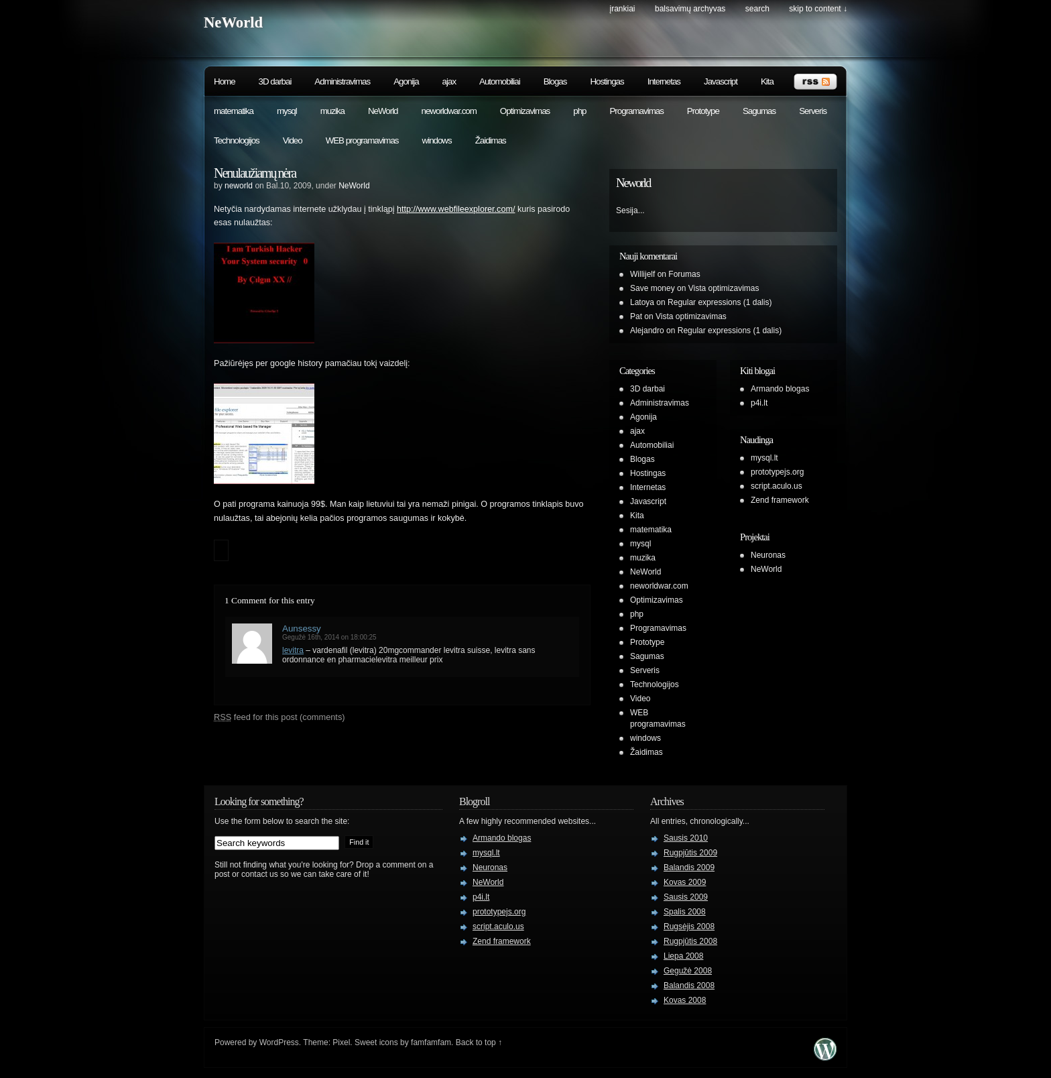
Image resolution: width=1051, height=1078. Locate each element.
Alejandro (647, 330)
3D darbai (275, 81)
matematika (233, 111)
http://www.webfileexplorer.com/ (456, 209)
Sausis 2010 (686, 838)
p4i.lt (759, 403)
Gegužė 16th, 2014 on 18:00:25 (329, 637)
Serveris (812, 111)
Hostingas (606, 81)
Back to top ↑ (479, 1042)
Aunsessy (301, 628)
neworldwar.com (449, 111)
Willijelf (642, 274)
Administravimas (342, 81)
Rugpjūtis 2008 (690, 941)
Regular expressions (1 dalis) (719, 302)
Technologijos (236, 140)
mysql (287, 111)
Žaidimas (490, 140)
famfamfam (431, 1042)
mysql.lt (764, 458)
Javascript (720, 81)
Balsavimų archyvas (690, 8)
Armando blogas (780, 389)
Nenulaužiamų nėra (255, 173)
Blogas (555, 81)
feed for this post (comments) (279, 717)
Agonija (405, 81)
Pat (636, 316)
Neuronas (768, 555)
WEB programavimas (362, 140)
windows (437, 140)
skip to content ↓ (818, 8)
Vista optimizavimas (723, 288)
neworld (239, 185)
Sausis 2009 (686, 897)
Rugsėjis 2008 (689, 926)
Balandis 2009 (689, 867)
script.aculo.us (776, 486)
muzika (332, 111)
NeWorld (233, 22)
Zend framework (780, 500)
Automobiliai (499, 81)
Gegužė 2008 (688, 970)
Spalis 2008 (685, 911)
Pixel (341, 1042)
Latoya (642, 302)
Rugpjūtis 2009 (690, 852)
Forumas (684, 274)
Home (224, 81)
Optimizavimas (525, 111)
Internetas (663, 81)
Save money (652, 288)
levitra (293, 650)
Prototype (703, 111)
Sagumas (759, 111)
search (757, 8)
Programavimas (636, 111)
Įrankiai (622, 8)
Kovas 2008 (685, 1000)
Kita (767, 81)
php (579, 111)
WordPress (279, 1042)
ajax (449, 81)
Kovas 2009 (685, 882)
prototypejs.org (777, 472)
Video (292, 140)
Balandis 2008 (689, 985)
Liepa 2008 (683, 956)
